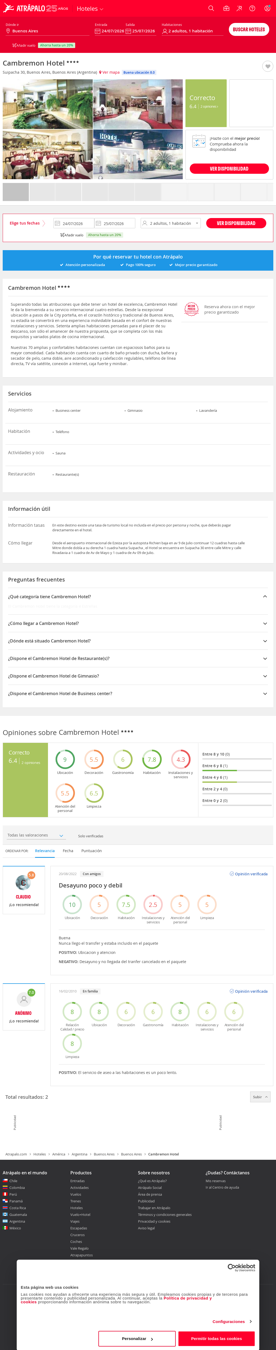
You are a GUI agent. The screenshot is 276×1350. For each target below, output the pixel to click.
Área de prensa (150, 1194)
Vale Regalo (79, 1248)
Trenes (75, 1201)
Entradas (77, 1180)
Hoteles (39, 1154)
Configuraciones (229, 1320)
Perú (13, 1194)
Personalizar (137, 1337)
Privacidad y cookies (154, 1221)
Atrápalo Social (150, 1187)
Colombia (17, 1187)
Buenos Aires (104, 1154)
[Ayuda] (252, 8)
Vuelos (75, 1194)
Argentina (79, 1154)
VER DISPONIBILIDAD (229, 168)
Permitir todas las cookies (216, 1337)
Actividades (79, 1187)
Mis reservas (216, 1181)
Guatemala (18, 1214)
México (15, 1228)
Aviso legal (146, 1228)
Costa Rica (17, 1207)
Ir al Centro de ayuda (222, 1187)
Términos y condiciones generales (165, 1214)
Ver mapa (109, 72)
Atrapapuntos (81, 1255)
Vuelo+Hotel (80, 1214)
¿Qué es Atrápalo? (152, 1180)
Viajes (75, 1221)
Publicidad (146, 1201)
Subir (260, 1096)
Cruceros (77, 1234)
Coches (76, 1241)
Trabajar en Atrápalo (154, 1207)
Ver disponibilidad (236, 223)
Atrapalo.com (16, 1154)
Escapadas (78, 1228)
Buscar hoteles (249, 29)
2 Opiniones (209, 106)
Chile (13, 1180)
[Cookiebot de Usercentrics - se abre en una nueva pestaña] (231, 1267)
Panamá (16, 1201)
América (58, 1154)
